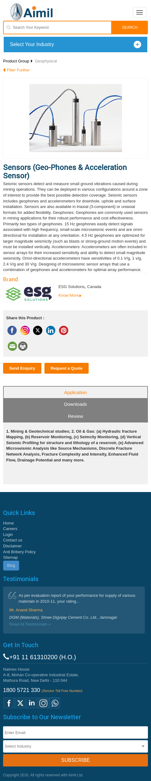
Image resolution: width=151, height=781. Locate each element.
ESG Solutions (71, 286)
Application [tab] (75, 392)
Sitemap (10, 557)
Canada (94, 286)
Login (8, 534)
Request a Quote (66, 368)
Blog (11, 565)
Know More (68, 295)
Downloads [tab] (75, 404)
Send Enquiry (22, 368)
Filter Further (18, 70)
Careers (10, 528)
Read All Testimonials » (30, 624)
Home (8, 523)
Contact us (12, 540)
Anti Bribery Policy (19, 552)
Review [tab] (75, 416)
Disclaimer (12, 546)
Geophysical (46, 61)
